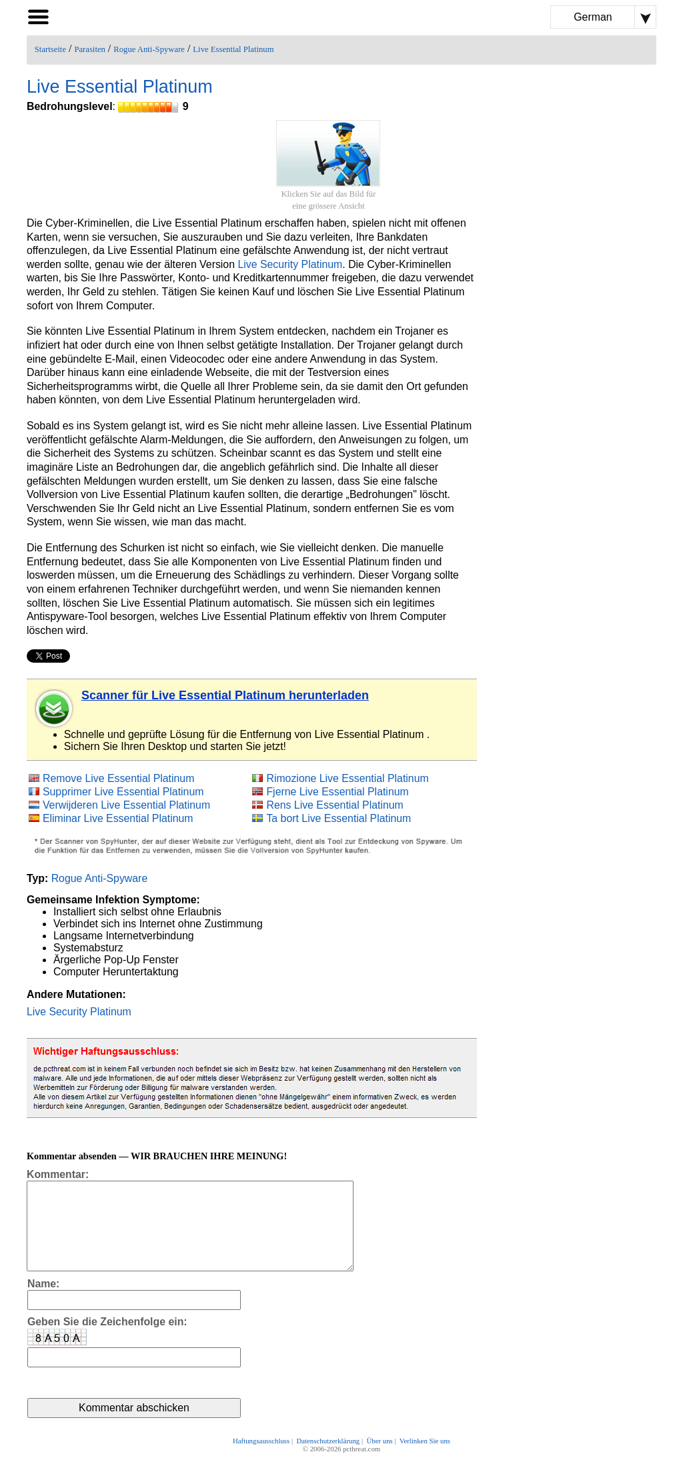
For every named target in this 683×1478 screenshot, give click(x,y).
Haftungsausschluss (261, 1459)
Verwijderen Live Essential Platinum (126, 805)
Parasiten (89, 49)
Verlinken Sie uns (425, 1459)
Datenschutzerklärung (328, 1459)
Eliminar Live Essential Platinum (118, 818)
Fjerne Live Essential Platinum (337, 791)
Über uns (379, 1459)
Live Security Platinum (289, 264)
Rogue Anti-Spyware (149, 49)
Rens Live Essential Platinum (334, 805)
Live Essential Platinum (233, 49)
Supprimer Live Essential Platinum (123, 791)
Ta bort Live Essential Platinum (338, 818)
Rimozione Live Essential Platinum (347, 778)
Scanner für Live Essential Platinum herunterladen (225, 695)
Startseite (50, 49)
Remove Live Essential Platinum (118, 778)
